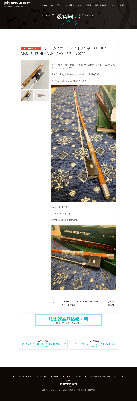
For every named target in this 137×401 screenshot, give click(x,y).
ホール (44, 15)
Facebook (42, 376)
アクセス (118, 376)
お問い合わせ (71, 15)
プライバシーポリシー (23, 376)
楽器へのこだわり (75, 5)
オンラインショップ (86, 15)
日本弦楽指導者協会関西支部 (97, 376)
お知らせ (52, 5)
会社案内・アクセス (56, 15)
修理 (96, 5)
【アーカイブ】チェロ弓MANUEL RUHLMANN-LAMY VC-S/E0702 (44, 345)
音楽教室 (104, 5)
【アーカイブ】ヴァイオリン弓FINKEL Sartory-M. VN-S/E (95, 345)
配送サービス (62, 5)
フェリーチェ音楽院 (118, 5)
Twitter (55, 376)
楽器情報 (89, 5)
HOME (44, 5)
